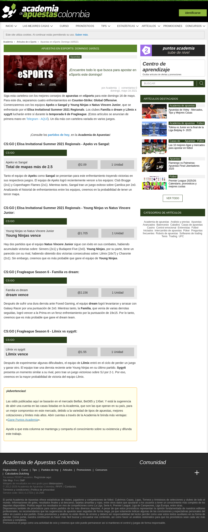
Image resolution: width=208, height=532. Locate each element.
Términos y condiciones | (17, 489)
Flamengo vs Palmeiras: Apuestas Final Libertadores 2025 (184, 165)
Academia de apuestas (182, 105)
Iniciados (148, 230)
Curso (64, 26)
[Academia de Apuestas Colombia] (143, 472)
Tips (106, 26)
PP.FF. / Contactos (66, 486)
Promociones (172, 26)
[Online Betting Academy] (166, 472)
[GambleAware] (12, 528)
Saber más (81, 34)
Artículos (151, 26)
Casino (151, 227)
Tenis (164, 236)
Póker (186, 230)
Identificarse (193, 12)
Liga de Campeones (143, 505)
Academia (111, 87)
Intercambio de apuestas (168, 230)
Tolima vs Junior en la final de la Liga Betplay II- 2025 (186, 129)
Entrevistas (184, 227)
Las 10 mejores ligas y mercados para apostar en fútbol (187, 146)
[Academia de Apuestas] (173, 472)
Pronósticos (85, 26)
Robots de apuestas (167, 233)
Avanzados (149, 224)
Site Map (8, 480)
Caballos (175, 224)
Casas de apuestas (175, 143)
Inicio (11, 26)
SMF (22, 480)
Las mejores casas (38, 26)
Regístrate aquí (42, 477)
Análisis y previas (180, 221)
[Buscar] (200, 83)
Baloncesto (163, 224)
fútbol (110, 499)
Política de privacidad (42, 489)
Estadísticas (128, 26)
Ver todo (172, 198)
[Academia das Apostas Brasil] (158, 472)
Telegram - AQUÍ (36, 119)
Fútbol (200, 123)
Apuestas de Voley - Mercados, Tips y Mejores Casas (186, 111)
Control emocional (166, 227)
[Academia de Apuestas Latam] (181, 472)
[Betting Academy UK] (189, 472)
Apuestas (75, 56)
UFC (181, 236)
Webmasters (56, 483)
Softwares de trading (191, 233)
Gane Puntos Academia (23, 419)
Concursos (196, 26)
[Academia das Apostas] (150, 472)
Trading (173, 236)
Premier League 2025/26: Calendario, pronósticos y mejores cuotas (182, 183)
